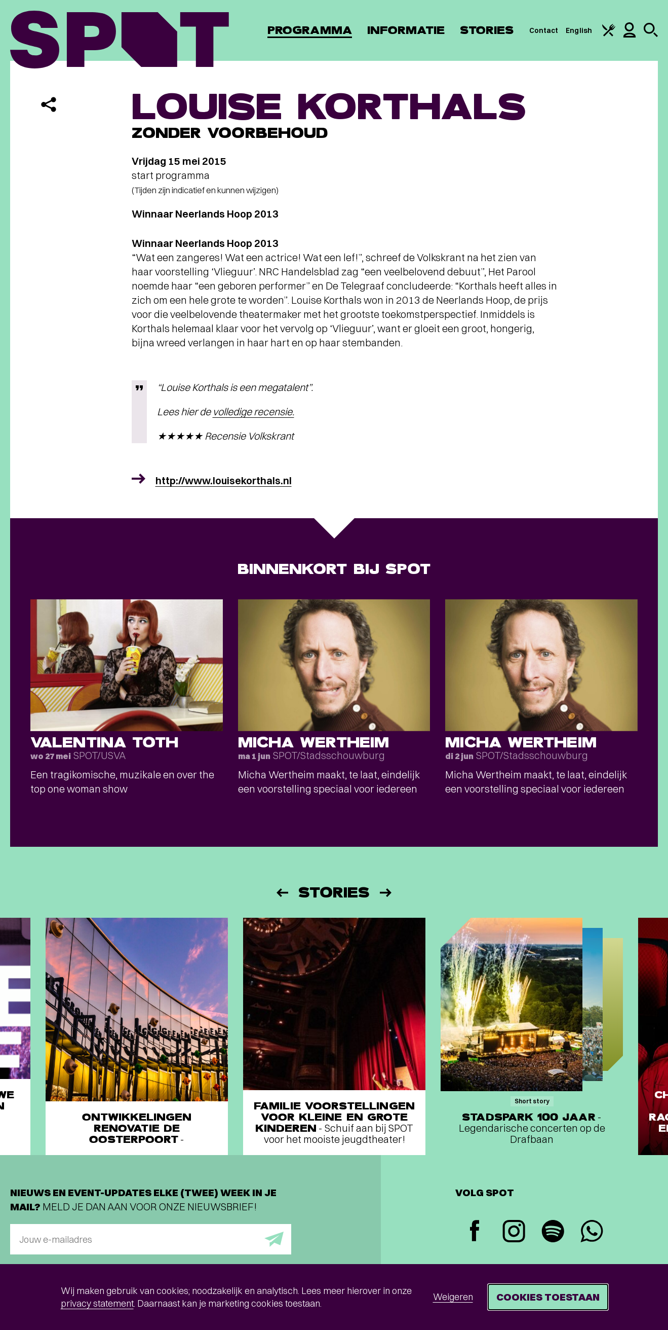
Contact (544, 30)
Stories (487, 30)
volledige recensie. (253, 411)
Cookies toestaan (548, 1296)
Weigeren (453, 1297)
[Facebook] (474, 1232)
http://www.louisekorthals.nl (223, 480)
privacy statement (97, 1303)
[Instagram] (513, 1232)
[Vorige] (281, 892)
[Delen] (48, 104)
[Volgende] (386, 892)
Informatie (406, 30)
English (579, 30)
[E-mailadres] (150, 1239)
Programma (309, 30)
